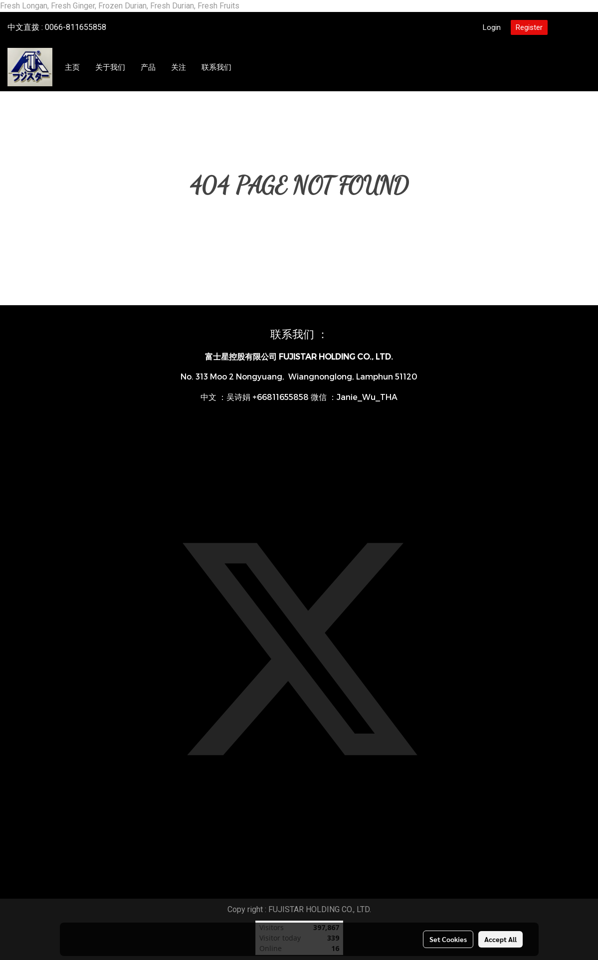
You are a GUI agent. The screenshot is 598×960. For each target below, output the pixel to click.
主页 (72, 67)
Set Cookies (448, 939)
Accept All (500, 939)
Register (529, 27)
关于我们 (110, 67)
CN (571, 27)
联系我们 (216, 67)
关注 (178, 67)
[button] (248, 67)
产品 (148, 67)
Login (492, 27)
